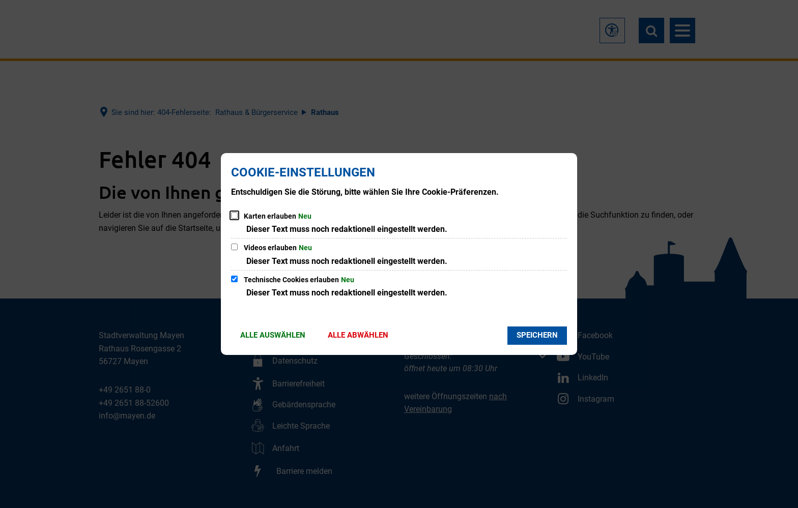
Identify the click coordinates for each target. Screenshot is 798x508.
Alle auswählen (272, 335)
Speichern (537, 335)
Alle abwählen (358, 335)
